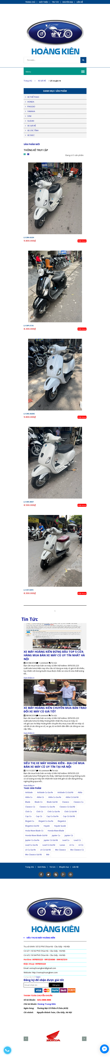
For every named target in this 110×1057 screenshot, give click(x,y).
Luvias (62, 845)
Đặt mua (82, 241)
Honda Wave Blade (56, 830)
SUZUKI (30, 120)
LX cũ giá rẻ (45, 849)
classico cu (78, 802)
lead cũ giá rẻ (49, 845)
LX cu (71, 845)
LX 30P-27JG (29, 325)
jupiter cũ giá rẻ (51, 840)
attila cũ (40, 797)
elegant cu (29, 821)
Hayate (47, 826)
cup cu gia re (53, 816)
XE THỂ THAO (33, 97)
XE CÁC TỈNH (32, 130)
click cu (28, 811)
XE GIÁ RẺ (42, 80)
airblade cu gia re (45, 792)
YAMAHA (31, 111)
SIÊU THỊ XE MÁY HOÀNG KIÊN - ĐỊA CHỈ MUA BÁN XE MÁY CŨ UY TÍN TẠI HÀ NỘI (54, 764)
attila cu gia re (54, 797)
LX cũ (81, 845)
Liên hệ (80, 2)
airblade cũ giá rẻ (65, 792)
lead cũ (77, 840)
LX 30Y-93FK (29, 590)
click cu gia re (53, 811)
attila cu (28, 797)
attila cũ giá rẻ (72, 797)
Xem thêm (29, 677)
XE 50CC (31, 135)
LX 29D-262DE (29, 414)
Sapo (38, 976)
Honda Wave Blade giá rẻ (36, 835)
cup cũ (39, 816)
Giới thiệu (43, 2)
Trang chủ (30, 2)
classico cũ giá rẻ (67, 806)
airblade (29, 792)
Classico (65, 802)
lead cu (65, 840)
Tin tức (55, 2)
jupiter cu (56, 835)
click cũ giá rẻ (70, 811)
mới (47, 854)
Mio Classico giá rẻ (33, 854)
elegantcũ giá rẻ (32, 826)
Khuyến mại (68, 2)
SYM (29, 116)
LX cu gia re (30, 849)
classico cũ (30, 806)
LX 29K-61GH (29, 237)
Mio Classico (60, 849)
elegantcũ (62, 821)
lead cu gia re (31, 845)
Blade (27, 802)
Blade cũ (38, 802)
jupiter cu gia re (32, 840)
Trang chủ (29, 80)
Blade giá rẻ (52, 802)
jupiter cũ (69, 835)
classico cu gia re (47, 806)
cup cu (28, 816)
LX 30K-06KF (29, 502)
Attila (80, 792)
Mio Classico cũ (77, 849)
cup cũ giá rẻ (69, 816)
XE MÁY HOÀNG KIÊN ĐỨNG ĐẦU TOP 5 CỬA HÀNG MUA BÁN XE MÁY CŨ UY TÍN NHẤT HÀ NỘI (54, 655)
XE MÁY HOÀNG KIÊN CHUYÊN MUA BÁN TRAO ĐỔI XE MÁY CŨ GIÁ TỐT (55, 709)
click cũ (39, 811)
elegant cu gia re (46, 821)
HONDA (30, 101)
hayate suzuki (60, 826)
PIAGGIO (31, 106)
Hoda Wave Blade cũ (34, 830)
